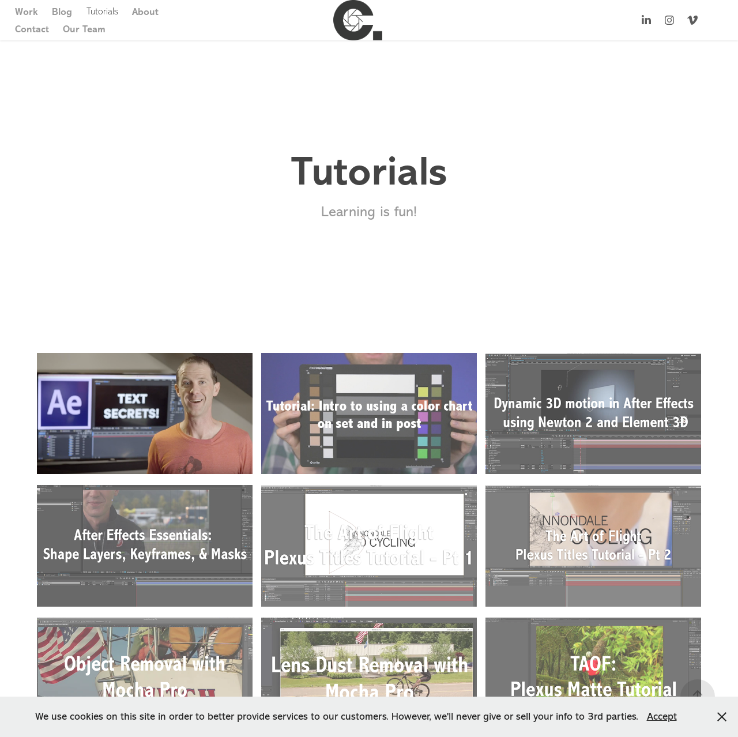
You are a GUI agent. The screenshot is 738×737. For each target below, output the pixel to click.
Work (26, 11)
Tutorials (102, 11)
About (145, 11)
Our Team (84, 29)
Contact (32, 29)
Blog (62, 11)
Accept (662, 716)
